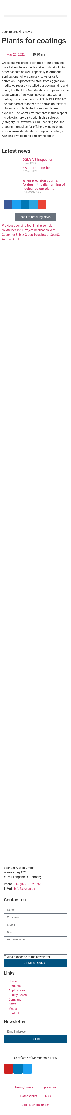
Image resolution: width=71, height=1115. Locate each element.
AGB (48, 1096)
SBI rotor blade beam (39, 168)
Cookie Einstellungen (35, 1105)
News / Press (24, 1087)
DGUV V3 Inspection (38, 160)
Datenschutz (28, 1096)
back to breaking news (17, 31)
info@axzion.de (24, 889)
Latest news (16, 151)
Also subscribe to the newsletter (28, 957)
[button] (35, 16)
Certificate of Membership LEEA (35, 1058)
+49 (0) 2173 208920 (28, 884)
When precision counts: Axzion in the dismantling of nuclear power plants (44, 184)
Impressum (48, 1087)
